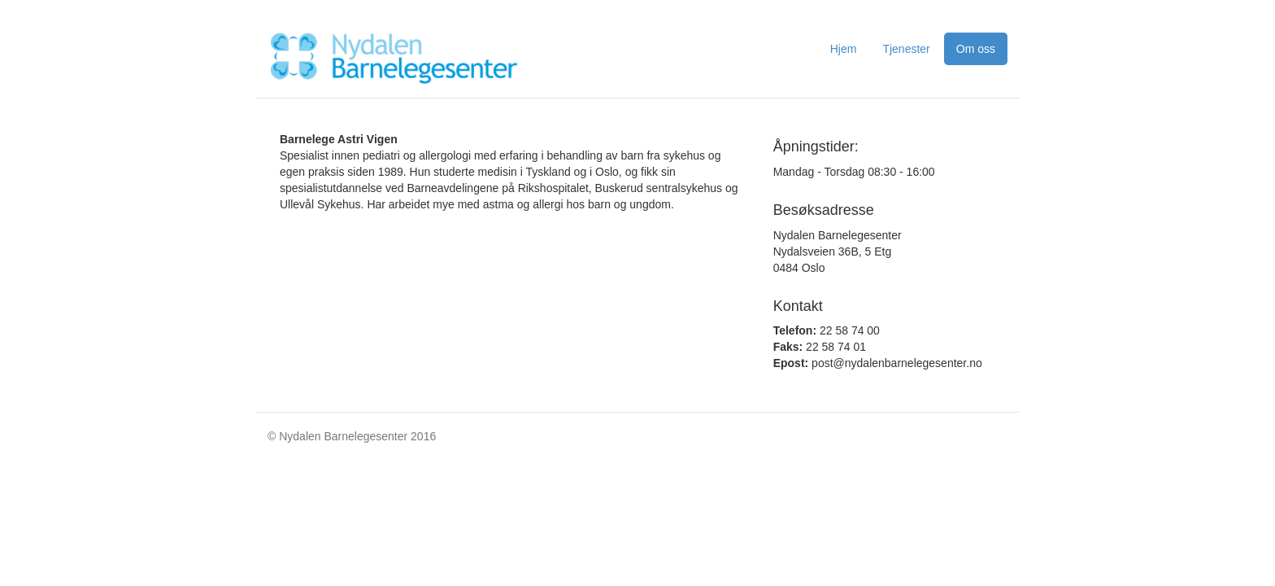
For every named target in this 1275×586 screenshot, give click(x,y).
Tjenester (905, 48)
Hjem (843, 48)
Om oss (975, 48)
